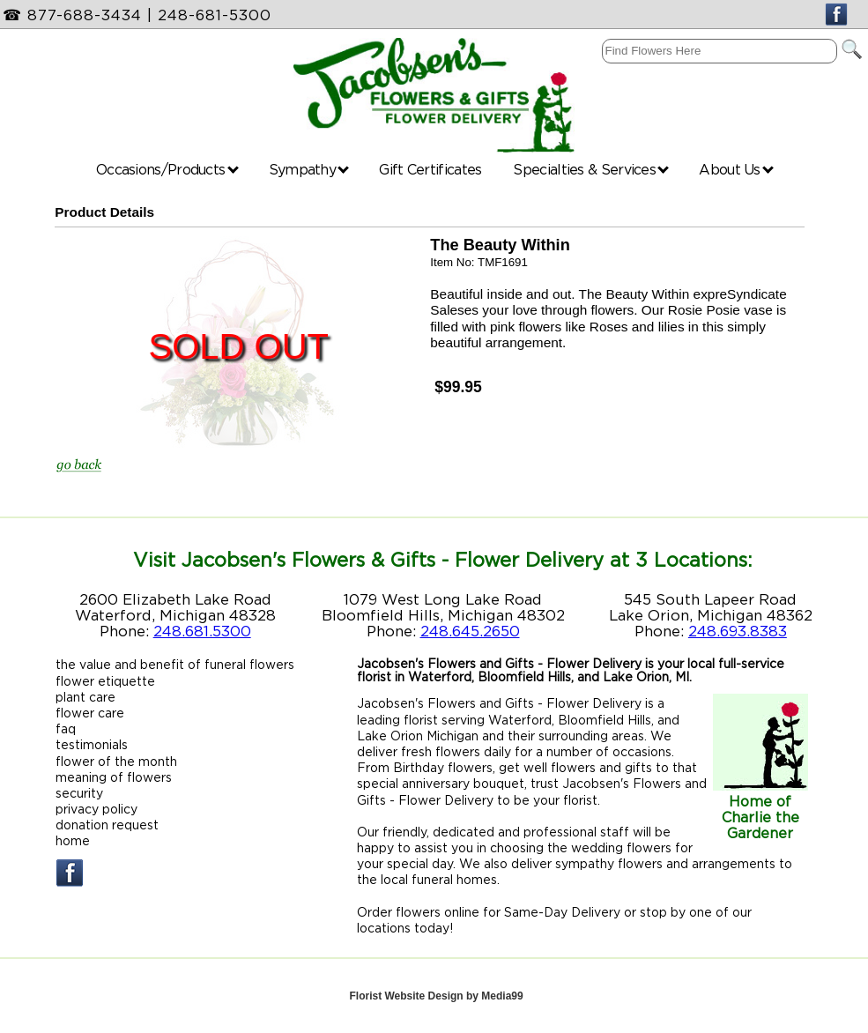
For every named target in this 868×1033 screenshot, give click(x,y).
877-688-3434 (84, 15)
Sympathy (309, 169)
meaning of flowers (114, 777)
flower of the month (116, 761)
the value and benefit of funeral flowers (175, 664)
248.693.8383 (737, 631)
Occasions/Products (167, 169)
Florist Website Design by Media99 (436, 996)
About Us (736, 169)
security (79, 792)
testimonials (92, 744)
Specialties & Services (591, 169)
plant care (85, 696)
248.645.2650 (470, 631)
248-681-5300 (214, 15)
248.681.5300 (202, 631)
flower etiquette (105, 680)
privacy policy (96, 808)
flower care (90, 712)
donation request (107, 824)
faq (66, 728)
